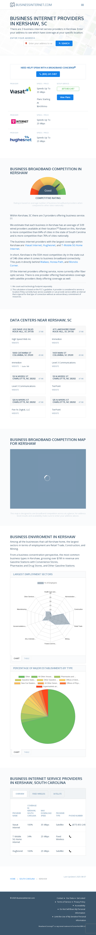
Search (65, 43)
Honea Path (56, 262)
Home (12, 879)
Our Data (70, 898)
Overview (20, 794)
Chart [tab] (16, 658)
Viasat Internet (33, 245)
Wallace (44, 262)
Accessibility (80, 905)
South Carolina (27, 879)
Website (15, 343)
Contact (60, 898)
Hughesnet (49, 245)
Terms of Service (64, 902)
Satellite (57, 794)
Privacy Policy (79, 902)
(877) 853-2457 (68, 89)
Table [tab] (26, 658)
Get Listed (81, 898)
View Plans (65, 97)
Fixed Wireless (38, 794)
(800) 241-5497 (49, 74)
